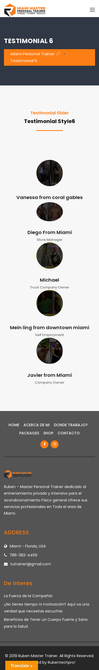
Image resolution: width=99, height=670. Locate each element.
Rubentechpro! (61, 662)
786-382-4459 (23, 555)
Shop (48, 433)
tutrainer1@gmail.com (30, 564)
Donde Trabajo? (71, 425)
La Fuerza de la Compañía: (28, 595)
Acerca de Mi (36, 425)
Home (13, 425)
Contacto (69, 433)
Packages (29, 433)
